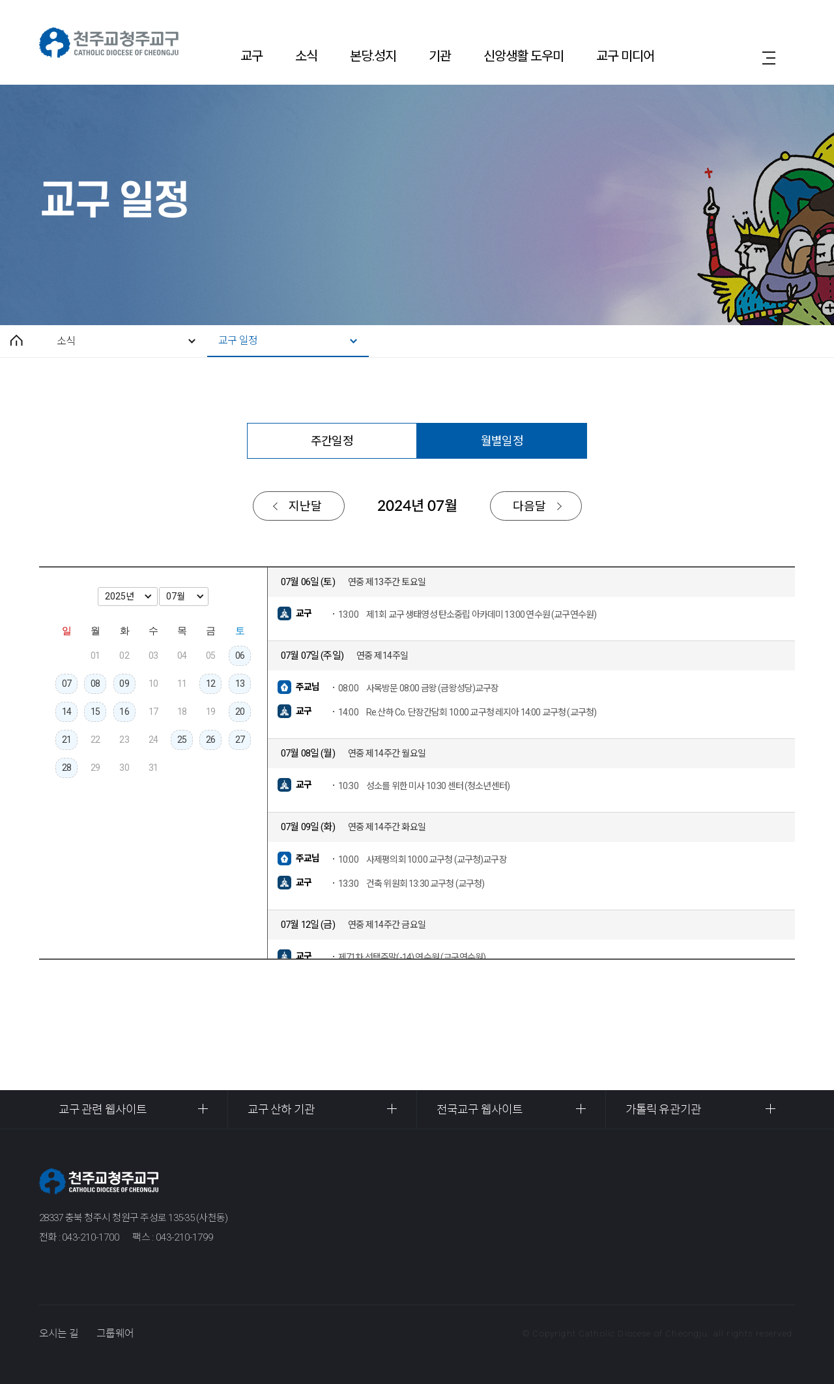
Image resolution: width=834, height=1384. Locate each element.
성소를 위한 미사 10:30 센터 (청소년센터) (424, 786)
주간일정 (331, 441)
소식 (306, 56)
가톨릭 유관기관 (663, 1110)
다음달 (529, 506)
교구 (251, 56)
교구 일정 (237, 340)
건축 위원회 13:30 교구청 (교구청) (411, 883)
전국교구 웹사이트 (480, 1110)
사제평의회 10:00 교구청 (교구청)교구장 (422, 859)
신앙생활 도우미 (523, 56)
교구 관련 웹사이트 (103, 1110)
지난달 (305, 506)
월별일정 (502, 441)
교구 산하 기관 (281, 1110)
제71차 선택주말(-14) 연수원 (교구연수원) (411, 957)
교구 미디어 (625, 56)
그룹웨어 (115, 1333)
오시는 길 (58, 1333)
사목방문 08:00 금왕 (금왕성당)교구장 (418, 688)
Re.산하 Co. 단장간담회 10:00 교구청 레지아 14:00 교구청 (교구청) (467, 712)
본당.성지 (373, 56)
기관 (440, 56)
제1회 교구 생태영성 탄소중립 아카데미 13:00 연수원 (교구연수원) (467, 614)
